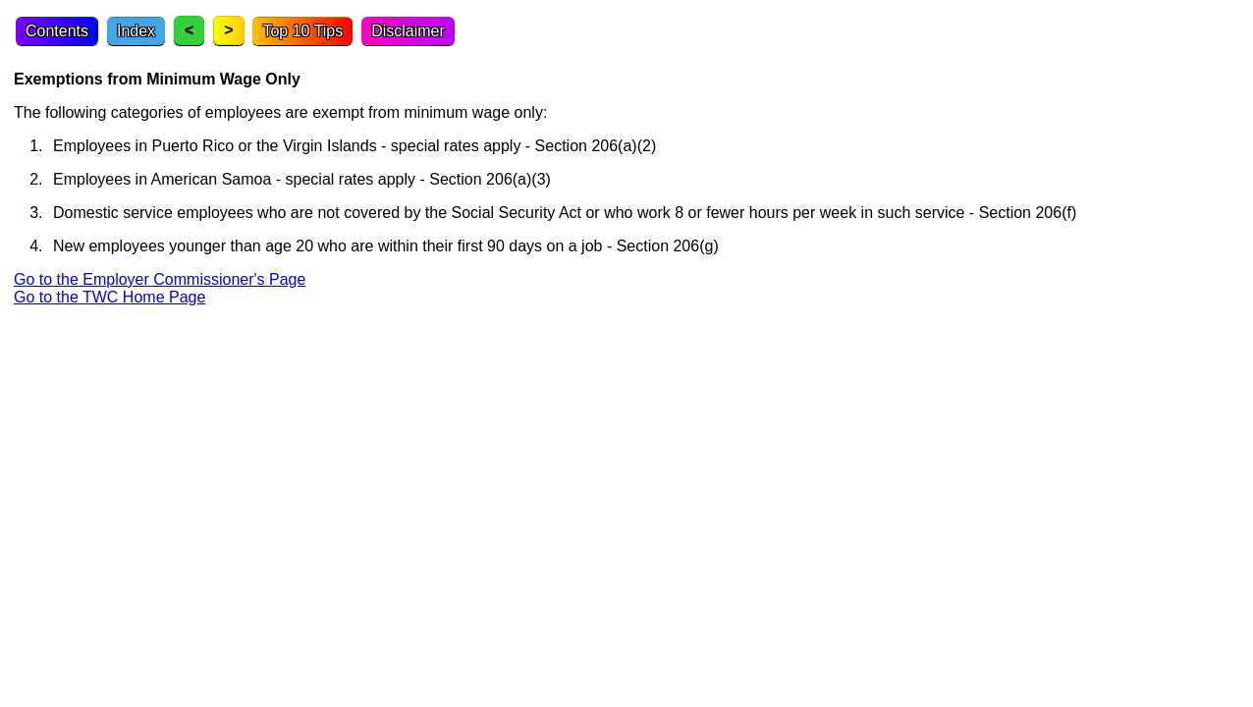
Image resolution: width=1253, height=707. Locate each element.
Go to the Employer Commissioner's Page (159, 279)
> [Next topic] (228, 30)
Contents (57, 31)
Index (136, 31)
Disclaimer (408, 31)
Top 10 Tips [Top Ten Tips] (302, 31)
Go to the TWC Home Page (109, 297)
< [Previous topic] (189, 30)
